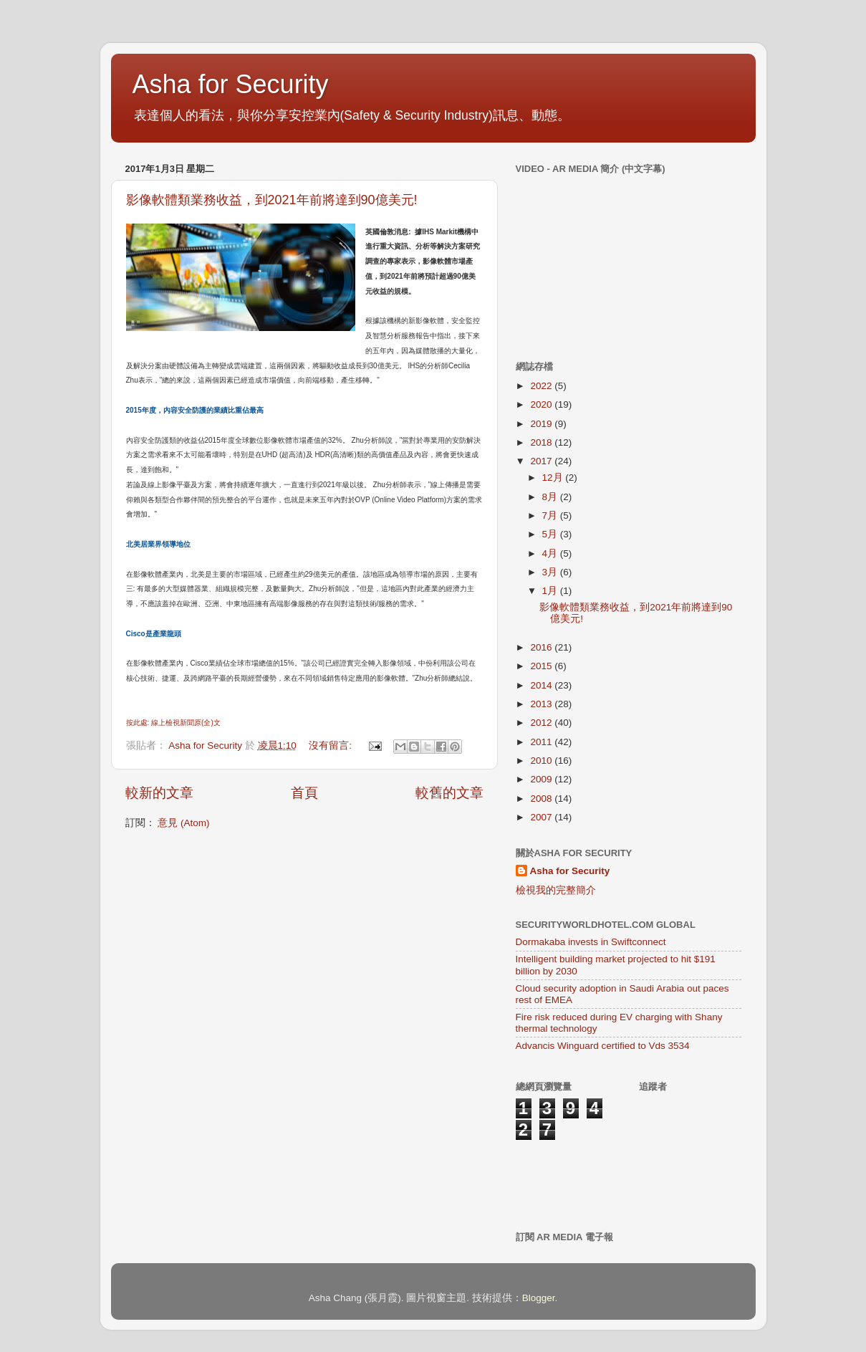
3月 (551, 572)
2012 (542, 722)
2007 (542, 817)
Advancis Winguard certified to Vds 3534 (603, 1045)
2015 (542, 666)
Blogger (538, 1298)
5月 (551, 534)
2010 (542, 760)
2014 (542, 685)
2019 (542, 423)
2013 (542, 704)
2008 (542, 798)
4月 (551, 553)
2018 (542, 442)
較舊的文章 (449, 792)
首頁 (304, 792)
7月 (551, 515)
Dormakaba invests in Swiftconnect (591, 941)
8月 (551, 497)
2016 (542, 647)
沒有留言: (332, 745)
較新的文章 (159, 792)
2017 (542, 461)
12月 (554, 477)
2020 (542, 404)
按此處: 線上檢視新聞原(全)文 (173, 723)
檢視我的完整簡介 (556, 890)
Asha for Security (231, 84)
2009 (542, 779)
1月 (551, 590)
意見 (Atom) (183, 823)
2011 (542, 742)
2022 (542, 385)
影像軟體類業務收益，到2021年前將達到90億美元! (272, 200)
